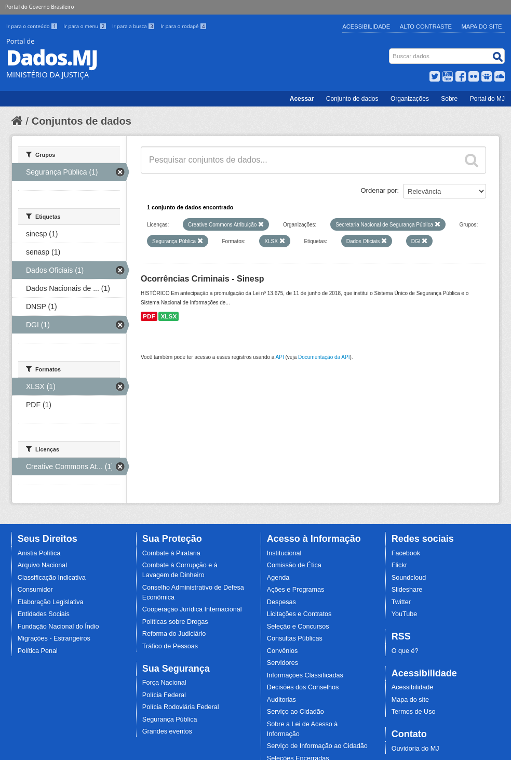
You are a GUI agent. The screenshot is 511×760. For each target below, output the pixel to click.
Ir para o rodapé (183, 26)
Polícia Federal (164, 695)
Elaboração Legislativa (51, 602)
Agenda (278, 577)
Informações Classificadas (305, 675)
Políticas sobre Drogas (175, 621)
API (280, 357)
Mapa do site (410, 699)
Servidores (282, 662)
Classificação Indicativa (52, 577)
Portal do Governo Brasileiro (39, 6)
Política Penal (38, 651)
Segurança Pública (169, 719)
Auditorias (281, 699)
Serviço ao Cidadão (295, 711)
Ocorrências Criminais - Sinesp (202, 278)
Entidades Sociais (44, 614)
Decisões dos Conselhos (303, 687)
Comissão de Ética (294, 565)
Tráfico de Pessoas (170, 646)
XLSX (168, 316)
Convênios (282, 651)
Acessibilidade (366, 26)
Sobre (449, 98)
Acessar (302, 98)
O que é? (405, 651)
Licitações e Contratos (299, 614)
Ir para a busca (134, 26)
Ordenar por (379, 190)
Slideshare (407, 589)
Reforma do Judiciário (174, 633)
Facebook (406, 553)
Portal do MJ (487, 98)
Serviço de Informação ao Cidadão (317, 746)
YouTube (405, 614)
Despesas (281, 602)
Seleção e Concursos (298, 626)
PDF (149, 316)
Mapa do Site (482, 26)
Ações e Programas (296, 589)
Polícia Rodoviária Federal (180, 707)
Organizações (410, 98)
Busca (390, 50)
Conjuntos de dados (81, 121)
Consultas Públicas (294, 638)
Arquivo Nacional (42, 565)
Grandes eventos (167, 731)
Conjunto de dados (352, 98)
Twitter (401, 602)
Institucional (284, 553)
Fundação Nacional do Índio (58, 626)
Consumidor (35, 589)
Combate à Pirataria (171, 553)
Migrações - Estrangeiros (54, 638)
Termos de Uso (414, 711)
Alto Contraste (426, 26)
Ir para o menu (85, 26)
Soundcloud (409, 577)
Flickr (399, 565)
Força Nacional (164, 682)
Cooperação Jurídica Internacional (192, 609)
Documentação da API (324, 357)
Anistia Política (39, 553)
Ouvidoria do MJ (415, 748)
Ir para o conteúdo (32, 26)
